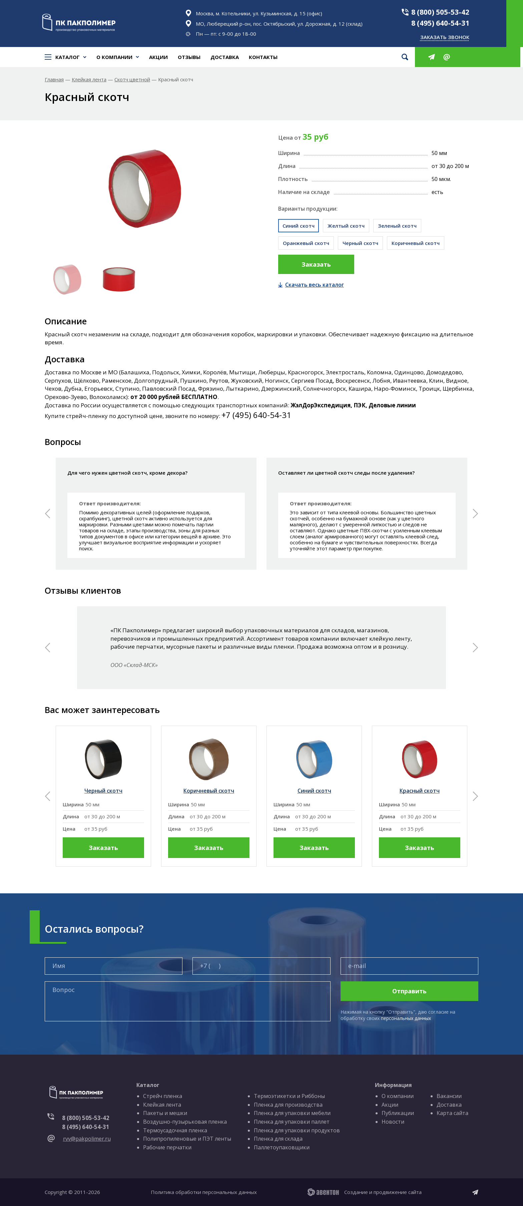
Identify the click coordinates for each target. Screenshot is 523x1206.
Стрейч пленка (162, 1096)
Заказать (316, 264)
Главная (54, 79)
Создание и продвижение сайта (383, 1192)
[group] (103, 796)
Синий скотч (299, 225)
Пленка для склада (278, 1138)
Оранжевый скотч (306, 243)
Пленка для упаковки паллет (292, 1121)
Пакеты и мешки (165, 1113)
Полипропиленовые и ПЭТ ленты (187, 1138)
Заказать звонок (444, 37)
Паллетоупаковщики (282, 1147)
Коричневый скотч (416, 243)
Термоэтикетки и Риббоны (289, 1096)
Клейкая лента (89, 79)
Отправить (409, 991)
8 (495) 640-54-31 (440, 23)
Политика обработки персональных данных (204, 1192)
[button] (47, 513)
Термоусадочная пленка (175, 1130)
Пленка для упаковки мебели (292, 1113)
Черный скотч (360, 243)
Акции (158, 57)
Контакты (263, 57)
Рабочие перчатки (167, 1147)
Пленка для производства (288, 1104)
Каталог (65, 57)
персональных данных (406, 1018)
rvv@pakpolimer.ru (87, 1138)
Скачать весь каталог (311, 284)
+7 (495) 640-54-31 (256, 414)
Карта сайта (452, 1113)
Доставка (224, 57)
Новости (393, 1121)
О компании (114, 57)
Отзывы (189, 57)
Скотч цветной (132, 79)
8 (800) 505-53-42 (440, 12)
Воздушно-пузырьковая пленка (185, 1121)
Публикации (398, 1113)
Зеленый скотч (397, 225)
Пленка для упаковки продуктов (297, 1130)
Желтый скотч (346, 225)
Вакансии (449, 1096)
